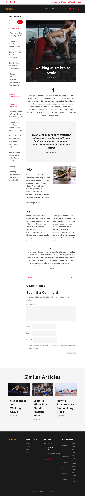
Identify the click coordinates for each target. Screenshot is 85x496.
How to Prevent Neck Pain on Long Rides (15, 55)
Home (47, 9)
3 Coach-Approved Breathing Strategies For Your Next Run (14, 80)
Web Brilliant (51, 492)
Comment (30, 304)
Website (29, 340)
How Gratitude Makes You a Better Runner (14, 66)
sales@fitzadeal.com (72, 2)
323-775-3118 (59, 2)
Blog (27, 452)
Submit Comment (71, 353)
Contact (65, 9)
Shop (58, 9)
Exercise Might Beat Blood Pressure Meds (14, 44)
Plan (27, 449)
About (53, 9)
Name (29, 326)
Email (29, 333)
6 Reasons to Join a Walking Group (15, 34)
